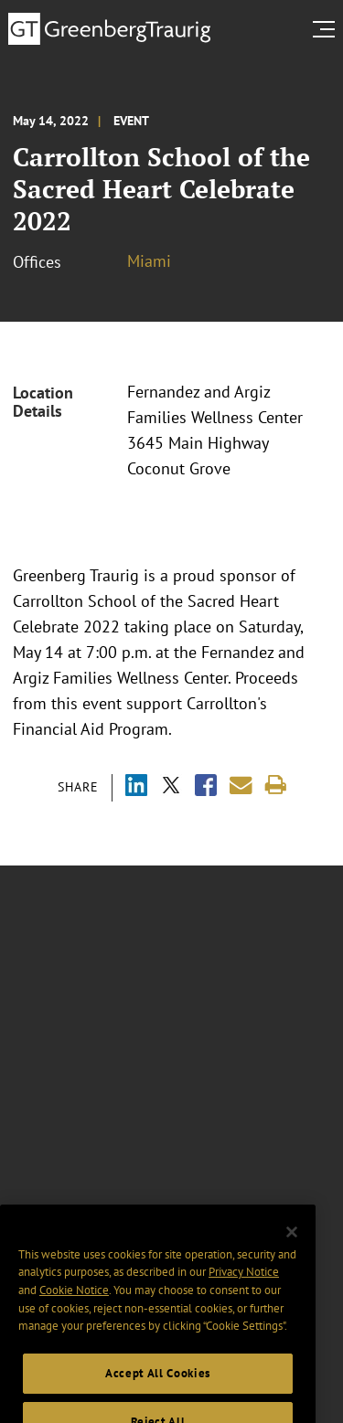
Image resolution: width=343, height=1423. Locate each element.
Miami (149, 260)
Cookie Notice (74, 1304)
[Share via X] (171, 787)
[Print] (275, 785)
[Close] (291, 1246)
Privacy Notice (244, 1286)
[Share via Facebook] (206, 787)
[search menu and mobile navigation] (327, 29)
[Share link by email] (241, 785)
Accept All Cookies (157, 1388)
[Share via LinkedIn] (136, 787)
